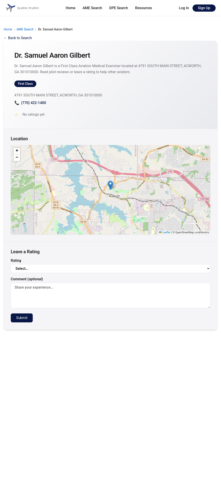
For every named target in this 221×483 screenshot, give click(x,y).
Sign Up (204, 8)
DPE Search (118, 8)
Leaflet (164, 232)
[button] (110, 185)
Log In (184, 8)
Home (70, 8)
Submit (21, 318)
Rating (110, 265)
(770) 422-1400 (30, 103)
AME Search (92, 8)
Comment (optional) (110, 292)
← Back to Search (18, 38)
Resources (143, 8)
